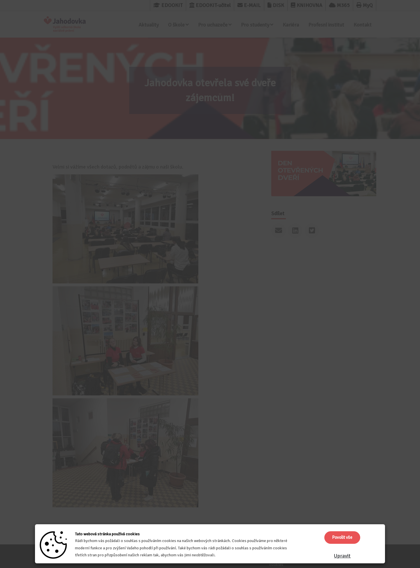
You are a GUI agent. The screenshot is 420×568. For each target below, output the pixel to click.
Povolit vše (342, 537)
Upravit (342, 556)
